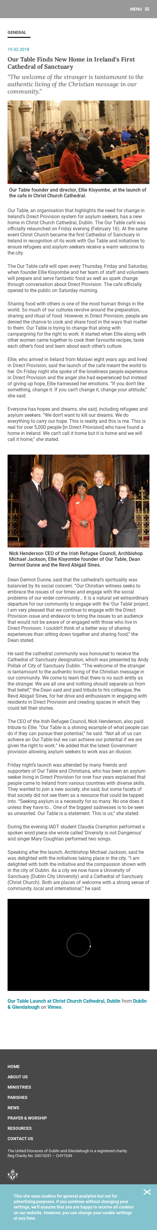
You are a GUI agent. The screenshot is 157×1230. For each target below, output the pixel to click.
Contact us (20, 1138)
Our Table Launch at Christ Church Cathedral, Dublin (64, 1001)
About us (18, 1076)
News (13, 1107)
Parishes (18, 1097)
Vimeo (54, 1007)
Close (147, 1193)
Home (14, 1066)
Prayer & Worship (27, 1118)
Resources (20, 1128)
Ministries (19, 1087)
